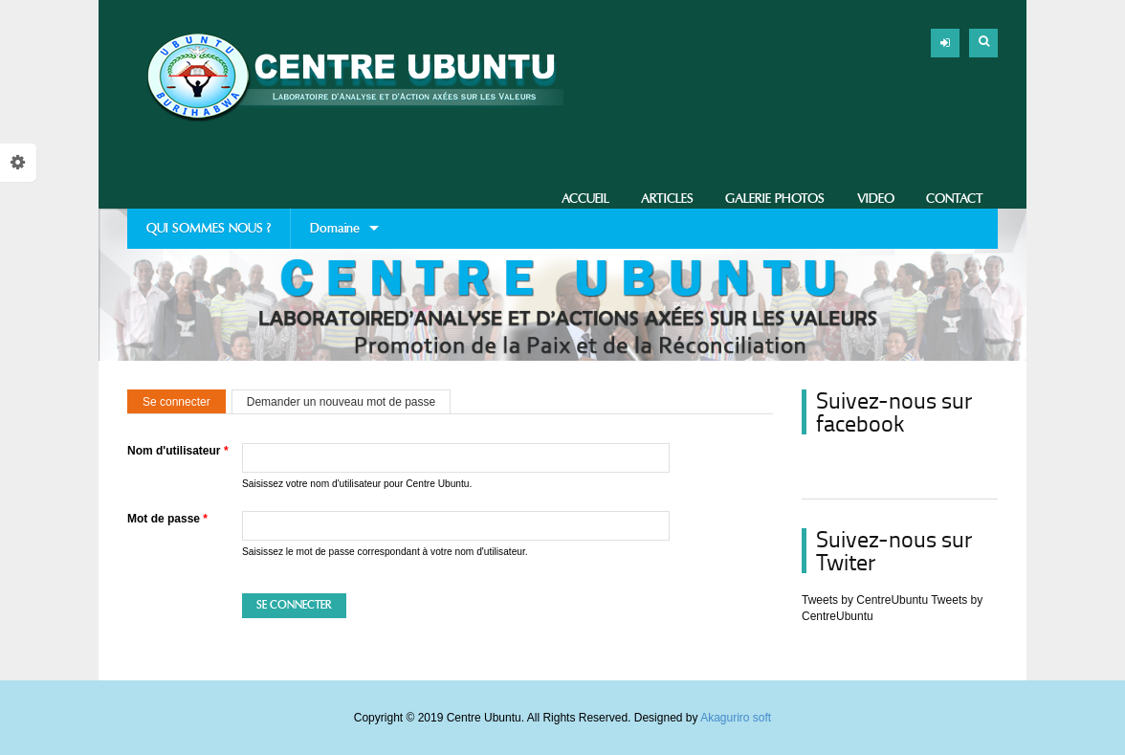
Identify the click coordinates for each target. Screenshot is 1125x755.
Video (875, 198)
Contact (954, 198)
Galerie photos (775, 198)
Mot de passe (167, 518)
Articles (667, 198)
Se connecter (184, 402)
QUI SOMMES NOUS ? (208, 228)
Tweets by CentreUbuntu (865, 600)
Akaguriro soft (735, 717)
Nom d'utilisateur (178, 450)
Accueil (585, 198)
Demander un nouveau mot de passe (341, 402)
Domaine (335, 234)
